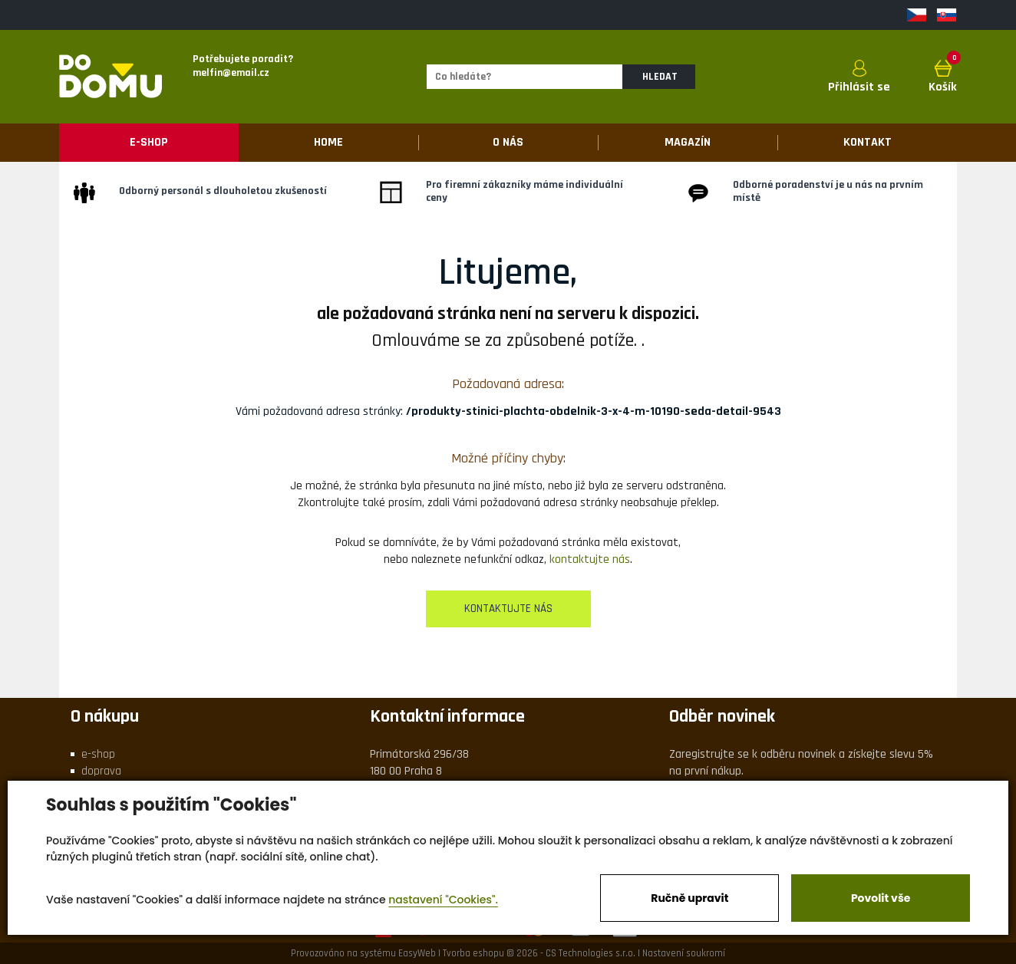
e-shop (98, 754)
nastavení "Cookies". (443, 899)
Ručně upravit (689, 898)
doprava (101, 771)
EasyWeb (417, 953)
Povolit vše (880, 898)
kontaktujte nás (589, 559)
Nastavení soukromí (683, 953)
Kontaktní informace (447, 716)
